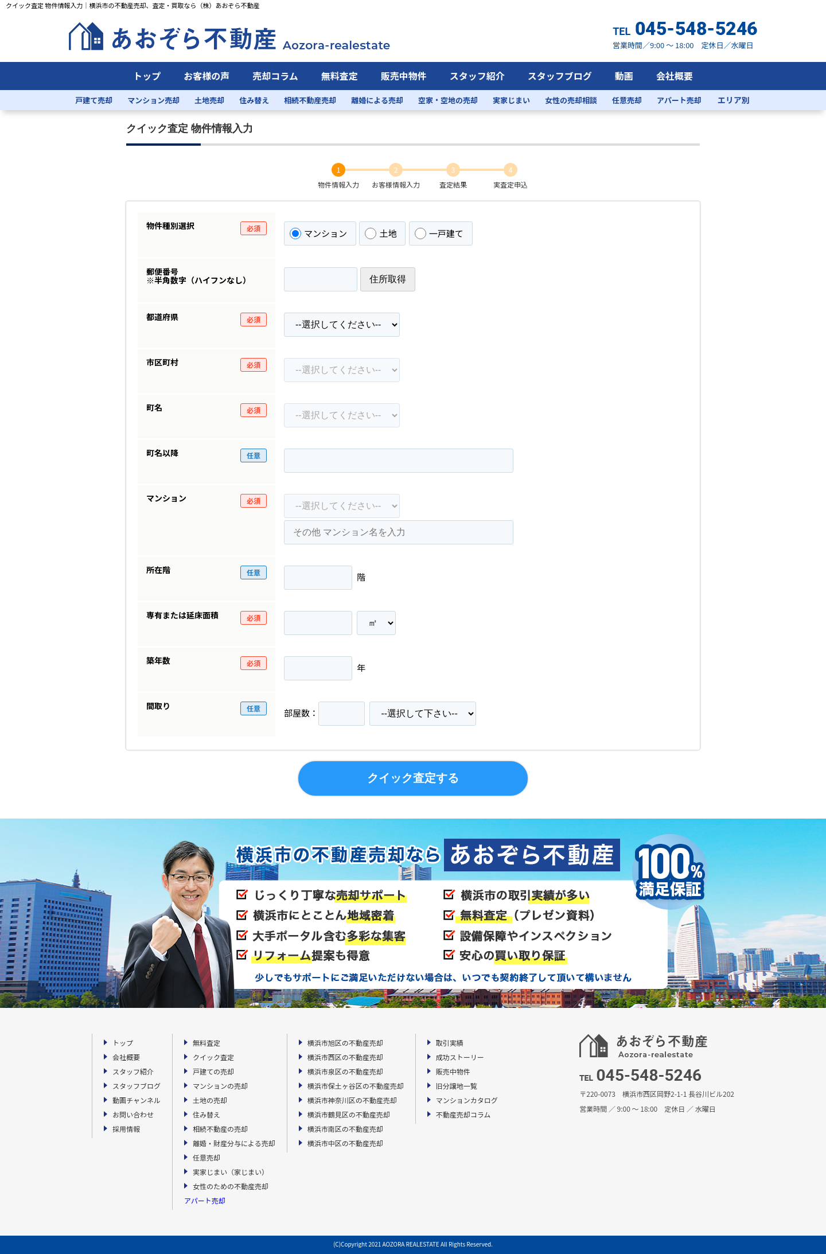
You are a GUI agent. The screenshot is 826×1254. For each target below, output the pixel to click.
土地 (380, 233)
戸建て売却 (93, 100)
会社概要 (674, 76)
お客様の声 (206, 76)
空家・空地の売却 (448, 100)
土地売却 (209, 100)
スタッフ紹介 (477, 76)
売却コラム (275, 76)
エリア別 (734, 100)
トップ (147, 76)
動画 (624, 76)
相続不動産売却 (310, 100)
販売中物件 (404, 76)
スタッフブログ (560, 76)
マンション (318, 233)
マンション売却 (153, 100)
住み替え (254, 100)
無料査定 (339, 76)
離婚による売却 (377, 100)
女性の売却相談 (571, 100)
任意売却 (627, 100)
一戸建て (439, 233)
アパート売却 (679, 100)
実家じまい (511, 100)
